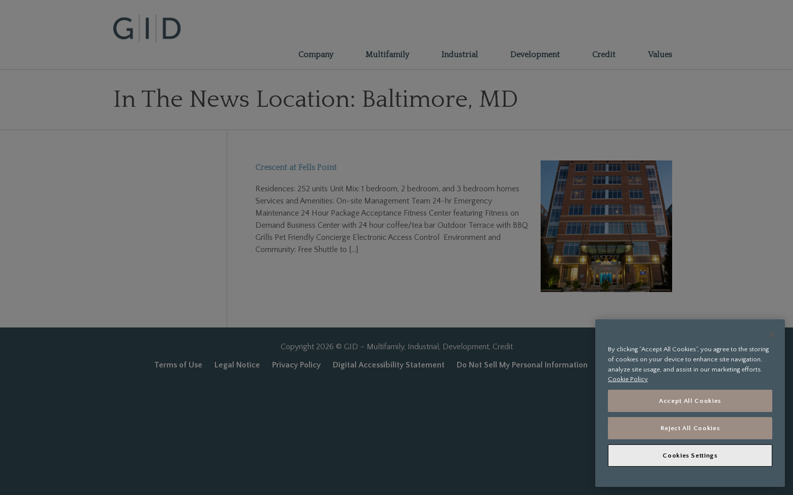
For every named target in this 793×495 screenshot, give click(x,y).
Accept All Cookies (690, 400)
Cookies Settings (690, 455)
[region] (690, 403)
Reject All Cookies (690, 428)
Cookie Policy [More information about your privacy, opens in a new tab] (628, 379)
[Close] (772, 334)
